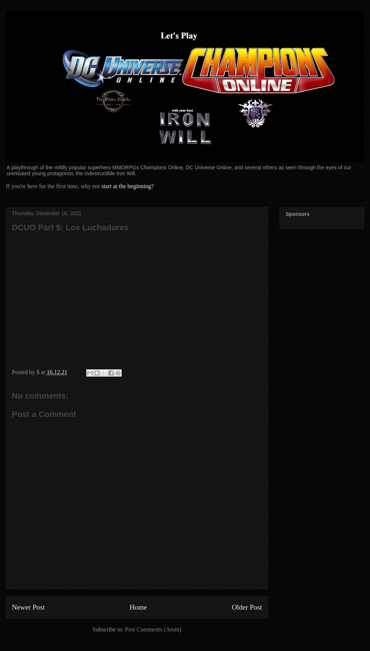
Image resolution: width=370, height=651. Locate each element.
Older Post (247, 607)
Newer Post (28, 607)
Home (138, 607)
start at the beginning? (127, 186)
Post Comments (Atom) (153, 629)
